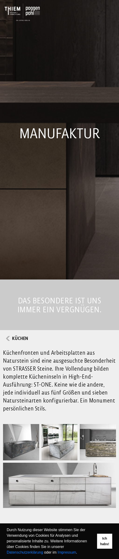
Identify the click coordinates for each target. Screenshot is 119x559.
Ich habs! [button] (104, 541)
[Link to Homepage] (22, 12)
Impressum (67, 552)
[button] (79, 553)
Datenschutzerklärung (25, 552)
